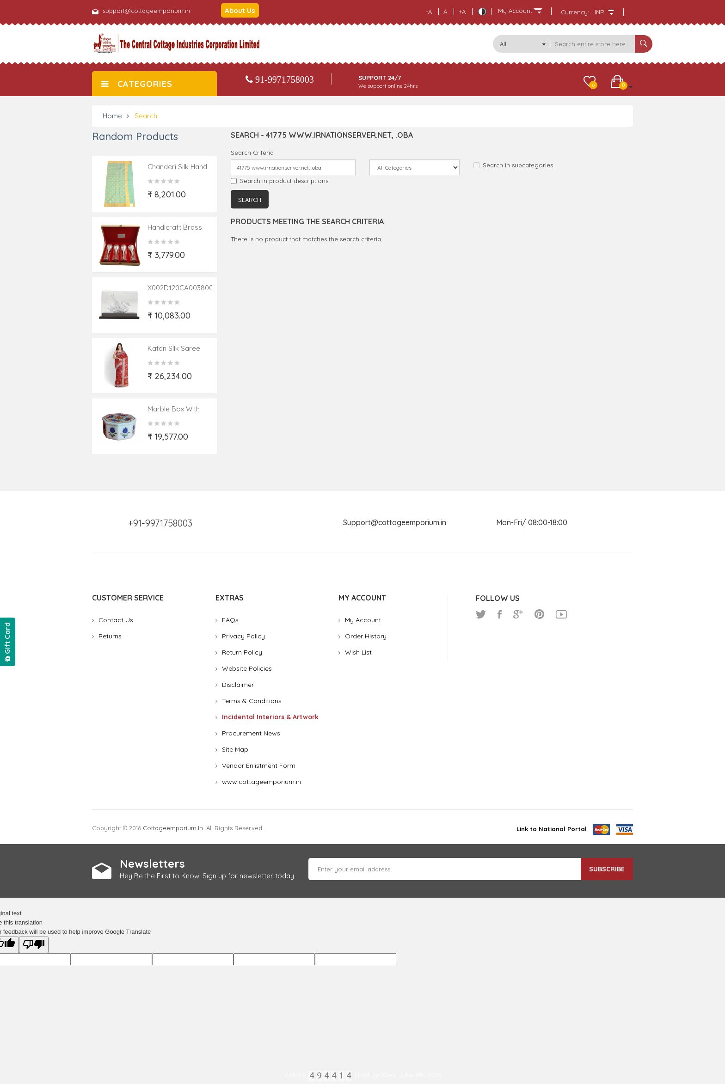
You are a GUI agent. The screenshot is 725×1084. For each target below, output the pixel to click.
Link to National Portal (551, 829)
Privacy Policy (243, 636)
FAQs (230, 620)
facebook (500, 614)
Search (146, 115)
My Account (363, 620)
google (518, 614)
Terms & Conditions (252, 701)
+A (462, 11)
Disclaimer (238, 684)
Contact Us (115, 620)
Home (112, 115)
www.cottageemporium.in (261, 782)
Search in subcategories (513, 165)
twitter (481, 614)
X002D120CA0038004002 (188, 287)
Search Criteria (252, 152)
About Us (240, 10)
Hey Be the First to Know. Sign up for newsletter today (207, 875)
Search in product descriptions (279, 180)
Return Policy (242, 652)
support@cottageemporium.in (146, 10)
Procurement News (251, 733)
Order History (366, 636)
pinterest (539, 614)
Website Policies (247, 668)
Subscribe (607, 869)
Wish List (358, 652)
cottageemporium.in (173, 828)
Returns (110, 636)
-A (429, 11)
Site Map (235, 749)
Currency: (575, 12)
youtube (561, 614)
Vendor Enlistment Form (258, 765)
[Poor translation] (34, 945)
